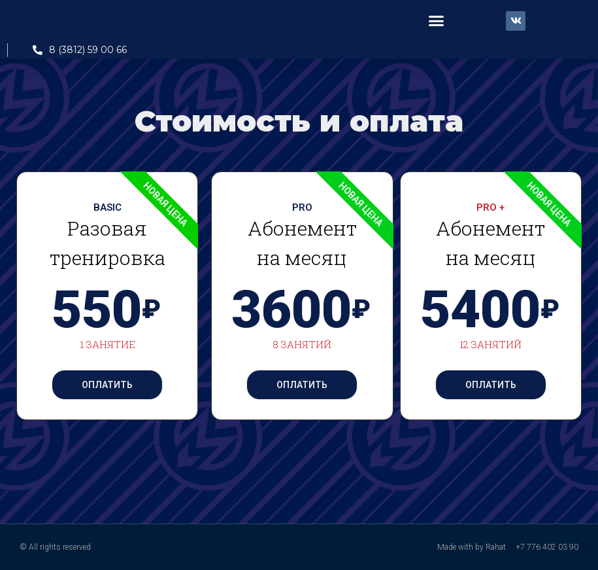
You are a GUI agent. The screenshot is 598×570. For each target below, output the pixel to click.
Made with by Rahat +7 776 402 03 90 (507, 547)
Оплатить (107, 385)
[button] (436, 21)
